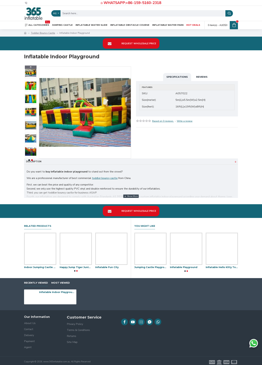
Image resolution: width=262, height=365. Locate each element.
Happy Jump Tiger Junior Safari (76, 264)
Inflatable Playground (183, 264)
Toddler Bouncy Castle (43, 33)
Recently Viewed (36, 279)
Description (33, 161)
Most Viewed (60, 279)
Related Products (37, 223)
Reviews (202, 76)
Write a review (184, 118)
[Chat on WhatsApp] (254, 343)
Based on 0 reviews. (163, 118)
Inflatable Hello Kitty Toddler (222, 264)
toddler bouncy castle (105, 178)
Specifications (177, 76)
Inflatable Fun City (107, 264)
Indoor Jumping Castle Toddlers (40, 264)
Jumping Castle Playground (150, 264)
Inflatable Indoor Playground (57, 289)
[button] (30, 156)
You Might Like (144, 223)
